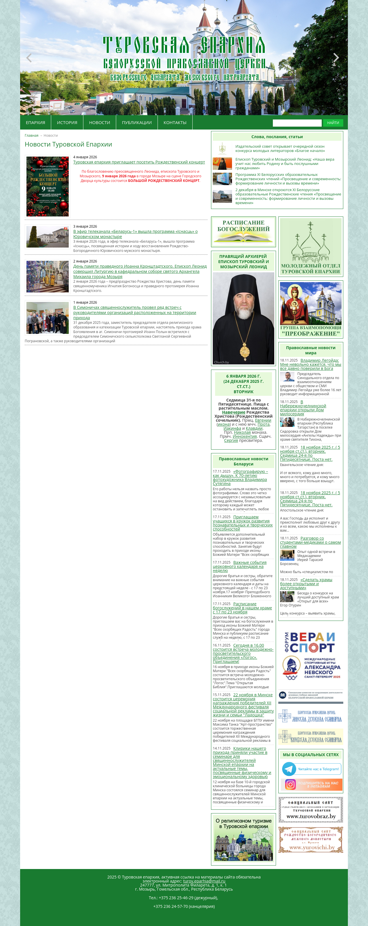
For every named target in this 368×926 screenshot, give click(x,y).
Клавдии (254, 428)
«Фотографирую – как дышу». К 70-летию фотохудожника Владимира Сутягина (240, 477)
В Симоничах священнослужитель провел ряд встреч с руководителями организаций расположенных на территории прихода (134, 312)
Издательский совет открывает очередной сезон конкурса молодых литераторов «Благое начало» (280, 148)
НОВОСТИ (99, 122)
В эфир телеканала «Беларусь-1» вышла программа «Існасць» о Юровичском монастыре (135, 234)
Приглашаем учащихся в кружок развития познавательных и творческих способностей (243, 523)
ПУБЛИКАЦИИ (137, 122)
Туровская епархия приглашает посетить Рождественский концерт (139, 162)
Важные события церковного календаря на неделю (240, 566)
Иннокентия (245, 436)
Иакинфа (232, 428)
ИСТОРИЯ (67, 122)
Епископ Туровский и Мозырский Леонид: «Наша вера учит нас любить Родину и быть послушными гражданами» (284, 163)
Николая (242, 432)
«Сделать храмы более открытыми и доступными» (306, 583)
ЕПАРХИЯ (35, 122)
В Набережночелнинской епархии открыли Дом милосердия (303, 408)
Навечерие (234, 412)
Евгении (263, 420)
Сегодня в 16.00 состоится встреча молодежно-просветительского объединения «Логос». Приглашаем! (243, 653)
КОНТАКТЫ (175, 122)
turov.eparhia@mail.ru (204, 881)
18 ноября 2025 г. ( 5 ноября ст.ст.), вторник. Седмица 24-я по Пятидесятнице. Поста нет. (310, 453)
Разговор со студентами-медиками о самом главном (310, 542)
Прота (264, 424)
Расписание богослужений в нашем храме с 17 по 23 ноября (242, 608)
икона (224, 424)
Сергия (231, 440)
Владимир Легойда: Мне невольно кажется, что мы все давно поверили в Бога (310, 364)
